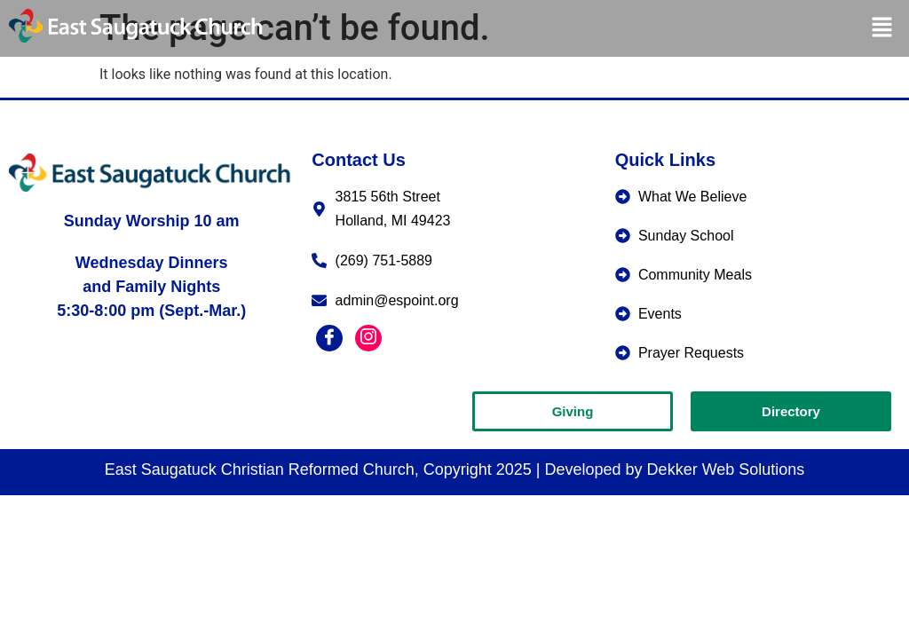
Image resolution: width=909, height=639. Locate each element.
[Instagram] (368, 338)
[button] (882, 28)
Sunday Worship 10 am (152, 221)
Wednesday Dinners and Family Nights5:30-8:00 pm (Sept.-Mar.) (151, 287)
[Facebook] (329, 338)
